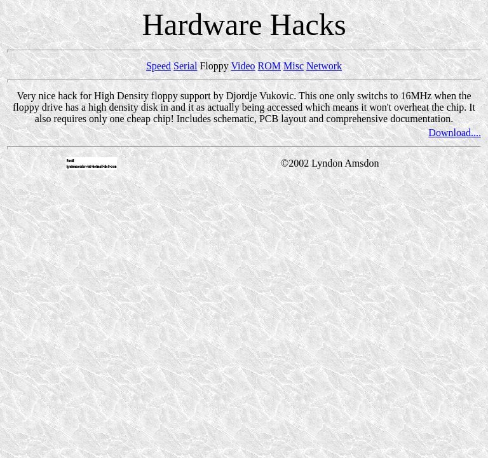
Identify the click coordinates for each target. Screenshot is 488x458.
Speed (158, 65)
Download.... (454, 132)
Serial (185, 65)
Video (243, 65)
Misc (293, 65)
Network (324, 65)
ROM (269, 65)
